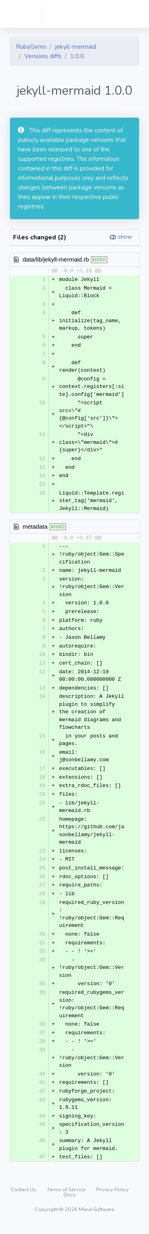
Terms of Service (67, 1199)
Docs (70, 1204)
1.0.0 (77, 56)
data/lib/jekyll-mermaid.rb (56, 259)
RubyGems (31, 46)
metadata (35, 528)
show (125, 237)
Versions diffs (43, 56)
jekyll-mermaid (75, 46)
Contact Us (24, 1199)
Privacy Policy (112, 1199)
